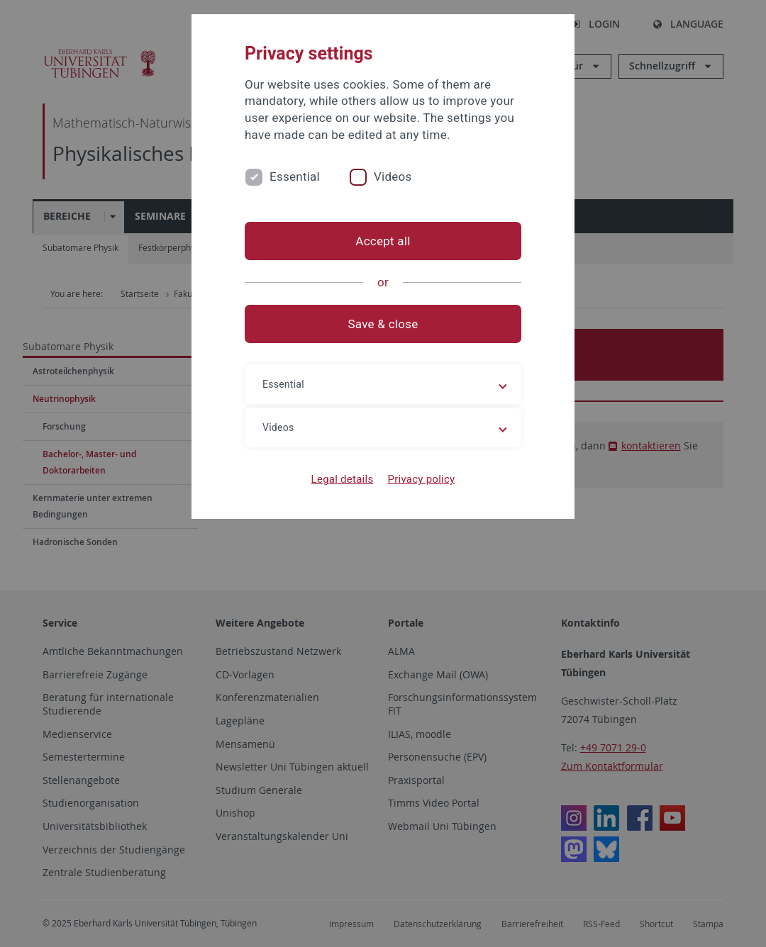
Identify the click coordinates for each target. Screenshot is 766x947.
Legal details (342, 479)
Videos (393, 176)
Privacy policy (421, 479)
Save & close (383, 324)
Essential (295, 176)
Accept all (382, 241)
